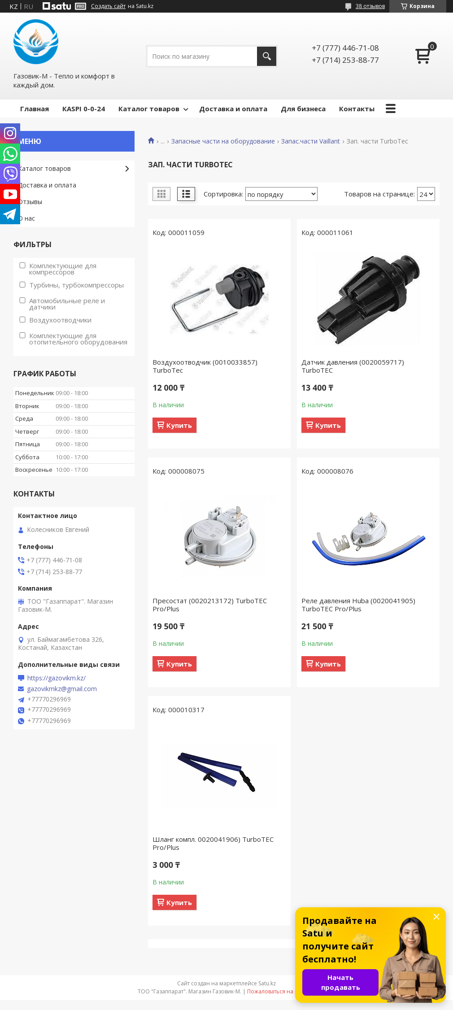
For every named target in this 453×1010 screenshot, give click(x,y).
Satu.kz (267, 983)
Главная (34, 108)
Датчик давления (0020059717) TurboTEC (352, 366)
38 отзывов (370, 6)
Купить (179, 425)
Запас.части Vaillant (310, 141)
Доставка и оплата (233, 108)
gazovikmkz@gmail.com (62, 689)
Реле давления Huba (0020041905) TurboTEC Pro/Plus (358, 604)
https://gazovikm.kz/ (56, 678)
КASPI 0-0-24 (83, 108)
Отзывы (30, 201)
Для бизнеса (303, 108)
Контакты (357, 108)
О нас (26, 218)
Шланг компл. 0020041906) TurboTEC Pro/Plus (213, 843)
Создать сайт (108, 6)
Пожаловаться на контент (281, 991)
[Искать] (266, 56)
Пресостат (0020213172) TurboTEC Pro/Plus (209, 604)
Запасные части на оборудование (223, 141)
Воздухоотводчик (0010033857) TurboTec (204, 366)
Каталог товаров (148, 108)
